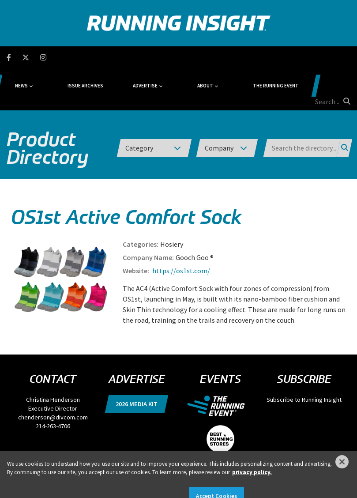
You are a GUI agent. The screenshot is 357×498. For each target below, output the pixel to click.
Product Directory (47, 106)
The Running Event (263, 57)
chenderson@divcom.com (53, 375)
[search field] (317, 57)
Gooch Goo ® (195, 215)
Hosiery (171, 202)
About (209, 57)
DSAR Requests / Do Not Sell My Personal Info (133, 450)
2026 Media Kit (137, 362)
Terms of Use (196, 450)
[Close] (342, 473)
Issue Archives (121, 57)
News (74, 57)
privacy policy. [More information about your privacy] (252, 484)
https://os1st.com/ (180, 228)
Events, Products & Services (268, 450)
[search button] (345, 57)
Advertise (165, 57)
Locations (225, 450)
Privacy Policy (68, 450)
